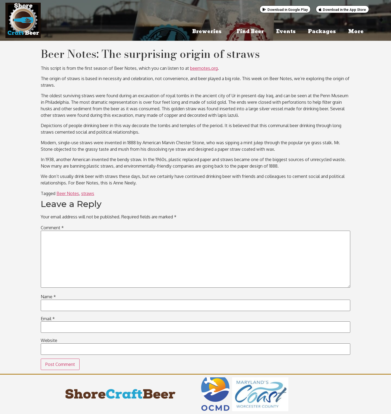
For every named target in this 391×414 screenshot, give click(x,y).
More (357, 31)
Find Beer (250, 31)
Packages (322, 31)
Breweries (208, 31)
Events (286, 31)
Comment (52, 227)
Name (48, 296)
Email (48, 318)
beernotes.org (204, 68)
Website (49, 340)
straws (87, 193)
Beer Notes (67, 193)
